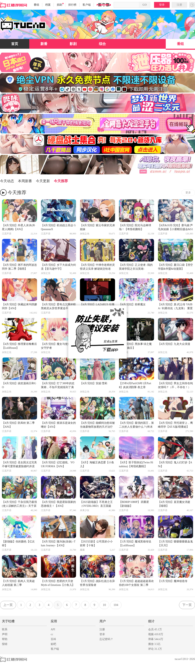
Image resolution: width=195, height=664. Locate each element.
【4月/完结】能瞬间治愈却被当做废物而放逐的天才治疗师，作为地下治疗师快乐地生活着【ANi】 (97, 425)
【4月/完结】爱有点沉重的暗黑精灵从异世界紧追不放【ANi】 (58, 306)
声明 (4, 634)
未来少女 (84, 510)
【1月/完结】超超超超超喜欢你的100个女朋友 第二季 (136, 583)
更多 (188, 192)
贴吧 (53, 644)
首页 (14, 44)
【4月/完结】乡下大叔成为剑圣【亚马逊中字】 (58, 266)
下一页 (187, 605)
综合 (102, 44)
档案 (48, 4)
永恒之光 (84, 233)
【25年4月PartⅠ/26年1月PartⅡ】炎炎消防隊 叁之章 (135, 385)
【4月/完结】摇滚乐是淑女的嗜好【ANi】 (58, 424)
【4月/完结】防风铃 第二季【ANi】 (18, 424)
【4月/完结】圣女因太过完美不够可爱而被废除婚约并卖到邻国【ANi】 (19, 464)
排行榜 (72, 4)
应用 (54, 621)
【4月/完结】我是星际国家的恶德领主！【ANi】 (58, 504)
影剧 (73, 44)
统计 (151, 621)
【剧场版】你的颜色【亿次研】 (18, 543)
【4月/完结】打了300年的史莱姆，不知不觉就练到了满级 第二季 (57, 385)
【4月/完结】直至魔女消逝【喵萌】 (174, 504)
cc (52, 634)
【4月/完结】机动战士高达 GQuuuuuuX (58, 227)
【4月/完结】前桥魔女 (132, 304)
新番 (43, 44)
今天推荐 (61, 181)
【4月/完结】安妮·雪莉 (93, 383)
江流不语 (6, 233)
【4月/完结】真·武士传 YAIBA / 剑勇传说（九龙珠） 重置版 (175, 306)
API (53, 629)
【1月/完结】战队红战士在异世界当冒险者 (97, 583)
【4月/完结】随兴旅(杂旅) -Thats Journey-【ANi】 (58, 543)
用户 (102, 621)
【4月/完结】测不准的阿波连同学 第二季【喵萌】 (19, 266)
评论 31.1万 (155, 648)
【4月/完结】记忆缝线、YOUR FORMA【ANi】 (57, 464)
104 (115, 605)
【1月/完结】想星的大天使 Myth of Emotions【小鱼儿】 (58, 583)
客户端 (86, 4)
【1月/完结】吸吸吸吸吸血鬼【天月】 (175, 543)
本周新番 (25, 181)
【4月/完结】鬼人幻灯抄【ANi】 (175, 464)
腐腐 (82, 549)
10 (104, 605)
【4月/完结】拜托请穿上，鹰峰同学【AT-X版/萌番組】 (175, 424)
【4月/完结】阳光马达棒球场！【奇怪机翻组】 (135, 227)
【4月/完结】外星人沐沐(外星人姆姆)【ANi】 (18, 227)
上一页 (8, 605)
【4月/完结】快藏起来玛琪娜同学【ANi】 (19, 306)
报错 (4, 644)
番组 (36, 4)
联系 (4, 629)
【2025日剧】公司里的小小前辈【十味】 (96, 543)
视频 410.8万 (155, 634)
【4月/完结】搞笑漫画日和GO (19, 385)
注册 (179, 4)
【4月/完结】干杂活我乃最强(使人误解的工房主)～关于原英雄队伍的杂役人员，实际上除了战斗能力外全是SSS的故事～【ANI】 (19, 504)
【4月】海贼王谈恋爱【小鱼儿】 (97, 464)
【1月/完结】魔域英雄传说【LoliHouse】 (135, 543)
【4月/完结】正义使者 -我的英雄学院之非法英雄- (136, 266)
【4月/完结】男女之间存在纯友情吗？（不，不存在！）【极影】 (175, 385)
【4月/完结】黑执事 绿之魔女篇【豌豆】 (135, 346)
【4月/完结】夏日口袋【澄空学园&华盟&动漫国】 (175, 266)
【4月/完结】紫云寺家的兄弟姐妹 (97, 227)
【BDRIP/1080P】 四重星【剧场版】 (134, 504)
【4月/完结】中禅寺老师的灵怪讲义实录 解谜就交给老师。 (97, 267)
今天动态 (7, 181)
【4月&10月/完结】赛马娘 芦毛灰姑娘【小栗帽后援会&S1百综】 (175, 227)
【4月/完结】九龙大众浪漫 (174, 344)
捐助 (60, 4)
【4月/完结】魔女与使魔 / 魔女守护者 (58, 346)
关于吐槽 (8, 621)
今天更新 (43, 181)
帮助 (4, 639)
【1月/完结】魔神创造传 (172, 581)
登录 (162, 4)
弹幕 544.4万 (155, 639)
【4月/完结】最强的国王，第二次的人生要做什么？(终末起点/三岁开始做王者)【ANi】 (136, 425)
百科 (53, 639)
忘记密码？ (106, 639)
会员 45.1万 (155, 629)
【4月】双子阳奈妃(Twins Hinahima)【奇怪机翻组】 (136, 464)
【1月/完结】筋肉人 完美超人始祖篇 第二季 (18, 583)
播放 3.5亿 (154, 644)
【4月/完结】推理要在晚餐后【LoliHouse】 (19, 346)
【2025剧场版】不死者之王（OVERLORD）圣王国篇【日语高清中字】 (96, 504)
